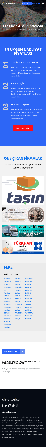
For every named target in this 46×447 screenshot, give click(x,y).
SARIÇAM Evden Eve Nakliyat (28, 307)
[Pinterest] (13, 406)
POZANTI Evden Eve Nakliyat (7, 307)
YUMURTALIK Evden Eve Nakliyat (29, 316)
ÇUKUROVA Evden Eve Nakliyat (29, 282)
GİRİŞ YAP (36, 3)
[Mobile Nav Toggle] (43, 3)
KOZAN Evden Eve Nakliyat (18, 299)
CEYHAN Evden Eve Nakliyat (18, 282)
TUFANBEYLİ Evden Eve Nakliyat (19, 316)
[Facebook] (2, 406)
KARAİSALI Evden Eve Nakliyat (28, 290)
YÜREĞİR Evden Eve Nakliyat (7, 324)
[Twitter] (6, 406)
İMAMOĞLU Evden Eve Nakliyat (18, 290)
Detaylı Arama (10, 351)
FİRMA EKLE (27, 3)
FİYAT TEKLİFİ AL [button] (23, 128)
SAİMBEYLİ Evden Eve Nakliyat (18, 307)
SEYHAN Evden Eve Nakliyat (7, 316)
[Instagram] (9, 406)
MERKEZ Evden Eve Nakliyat (28, 299)
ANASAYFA (10, 29)
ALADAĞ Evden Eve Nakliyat (7, 282)
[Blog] (17, 406)
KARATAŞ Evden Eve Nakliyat (7, 299)
